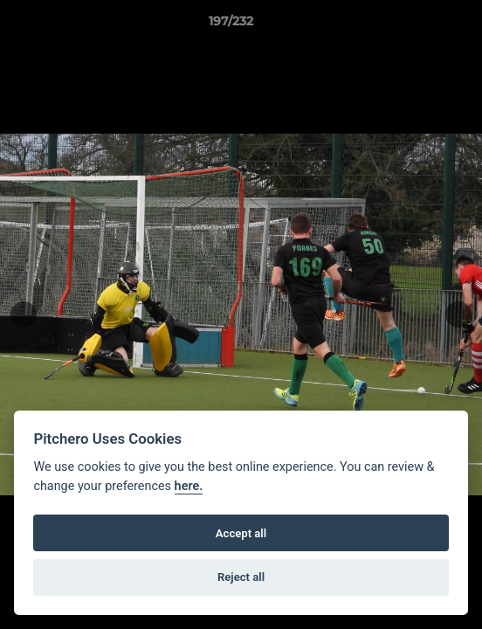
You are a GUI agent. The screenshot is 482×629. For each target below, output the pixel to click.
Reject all (241, 577)
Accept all (241, 533)
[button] (419, 25)
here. (189, 486)
